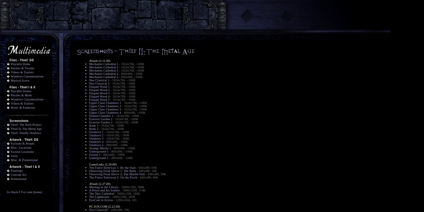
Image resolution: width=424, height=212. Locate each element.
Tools (14, 156)
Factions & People (23, 143)
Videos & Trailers (22, 72)
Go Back (12, 192)
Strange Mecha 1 (100, 148)
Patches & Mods (21, 95)
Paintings (17, 170)
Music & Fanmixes (23, 107)
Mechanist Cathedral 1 (103, 64)
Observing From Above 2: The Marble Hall (117, 174)
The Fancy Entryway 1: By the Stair (112, 167)
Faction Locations (22, 151)
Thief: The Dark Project (26, 124)
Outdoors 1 (96, 132)
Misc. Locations (21, 147)
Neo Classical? (98, 209)
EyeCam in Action (101, 200)
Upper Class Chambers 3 (105, 109)
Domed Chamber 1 (101, 115)
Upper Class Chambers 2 (105, 106)
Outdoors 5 (96, 145)
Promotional (19, 178)
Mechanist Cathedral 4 (103, 73)
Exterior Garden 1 (100, 119)
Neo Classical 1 (99, 80)
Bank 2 (93, 128)
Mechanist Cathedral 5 (103, 77)
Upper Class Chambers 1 (105, 103)
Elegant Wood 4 (99, 96)
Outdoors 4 (96, 141)
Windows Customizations (27, 76)
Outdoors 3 (96, 138)
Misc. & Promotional (24, 160)
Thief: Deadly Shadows (26, 133)
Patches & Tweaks (22, 68)
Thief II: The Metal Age (26, 128)
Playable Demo (21, 64)
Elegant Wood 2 (99, 90)
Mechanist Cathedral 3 (103, 70)
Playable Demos (21, 91)
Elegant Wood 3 (99, 93)
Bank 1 (93, 125)
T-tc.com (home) (31, 192)
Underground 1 (99, 151)
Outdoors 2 (96, 135)
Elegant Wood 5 (99, 99)
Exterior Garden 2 (100, 122)
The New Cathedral (101, 193)
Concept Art (18, 174)
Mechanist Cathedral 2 (103, 67)
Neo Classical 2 (99, 83)
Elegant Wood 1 (99, 86)
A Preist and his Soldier (104, 190)
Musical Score (20, 80)
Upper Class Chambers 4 (105, 112)
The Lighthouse (99, 196)
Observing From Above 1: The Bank (112, 171)
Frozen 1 (95, 154)
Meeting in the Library (104, 187)
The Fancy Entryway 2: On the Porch (113, 177)
